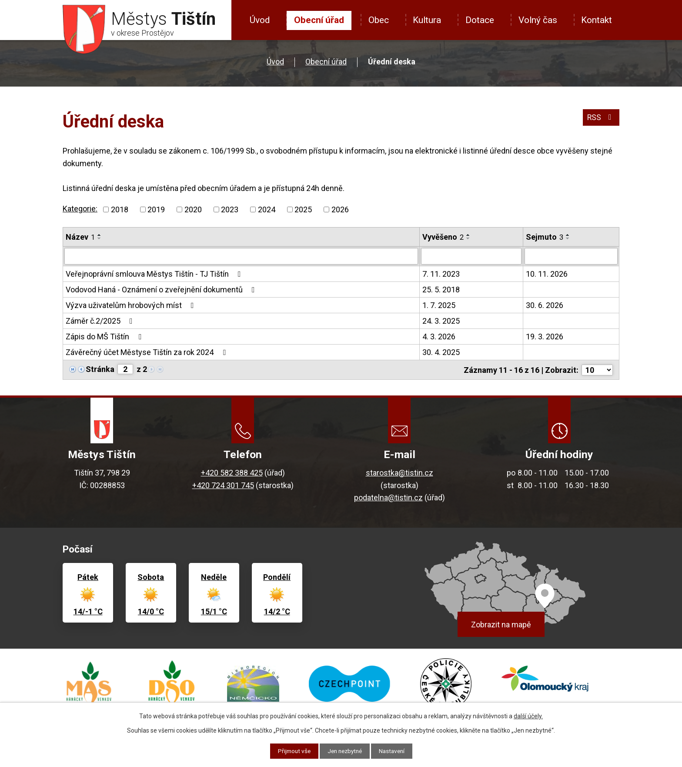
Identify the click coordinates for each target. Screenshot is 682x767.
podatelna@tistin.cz (388, 497)
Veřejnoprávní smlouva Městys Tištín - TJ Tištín (155, 273)
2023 (229, 209)
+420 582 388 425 (232, 472)
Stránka (100, 369)
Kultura (427, 20)
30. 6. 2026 (544, 305)
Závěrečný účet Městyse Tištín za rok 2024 (147, 352)
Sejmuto (544, 236)
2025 (303, 209)
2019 (156, 209)
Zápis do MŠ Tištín (105, 336)
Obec (378, 20)
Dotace (479, 20)
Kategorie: (80, 208)
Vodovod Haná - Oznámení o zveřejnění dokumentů (162, 289)
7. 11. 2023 (441, 273)
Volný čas (537, 20)
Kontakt (596, 20)
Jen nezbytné (345, 750)
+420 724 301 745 (223, 484)
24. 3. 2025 (441, 320)
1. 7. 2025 (438, 305)
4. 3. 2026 (438, 336)
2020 (193, 209)
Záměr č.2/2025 (101, 320)
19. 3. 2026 (544, 336)
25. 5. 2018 (441, 289)
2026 (340, 209)
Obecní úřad (319, 20)
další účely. (528, 716)
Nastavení (394, 750)
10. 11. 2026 (547, 273)
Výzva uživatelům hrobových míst (131, 305)
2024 (266, 209)
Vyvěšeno (443, 236)
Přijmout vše (291, 750)
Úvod (260, 20)
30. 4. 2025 (441, 352)
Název (80, 236)
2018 (119, 209)
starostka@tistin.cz (399, 472)
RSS (601, 118)
